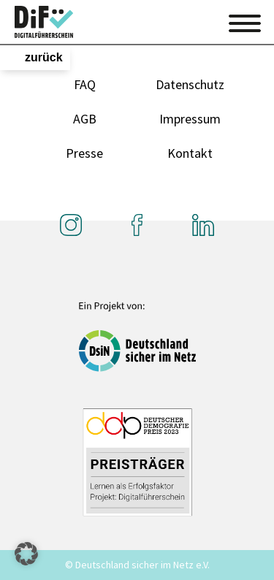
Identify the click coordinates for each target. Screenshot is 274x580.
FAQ (85, 84)
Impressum (190, 118)
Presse (84, 153)
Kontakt (190, 153)
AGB (84, 118)
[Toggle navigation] (244, 21)
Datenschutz (190, 84)
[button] (26, 553)
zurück (44, 57)
